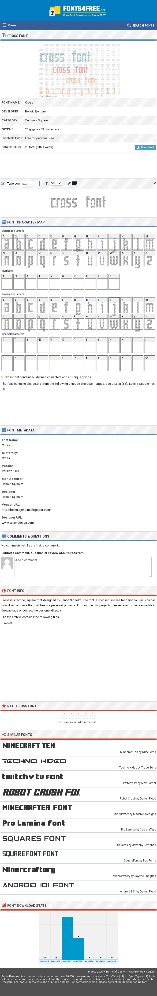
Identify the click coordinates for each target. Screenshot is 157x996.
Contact (150, 971)
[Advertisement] (78, 165)
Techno (30, 120)
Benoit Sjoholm (35, 111)
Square (43, 120)
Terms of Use (114, 971)
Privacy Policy (134, 971)
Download (145, 147)
